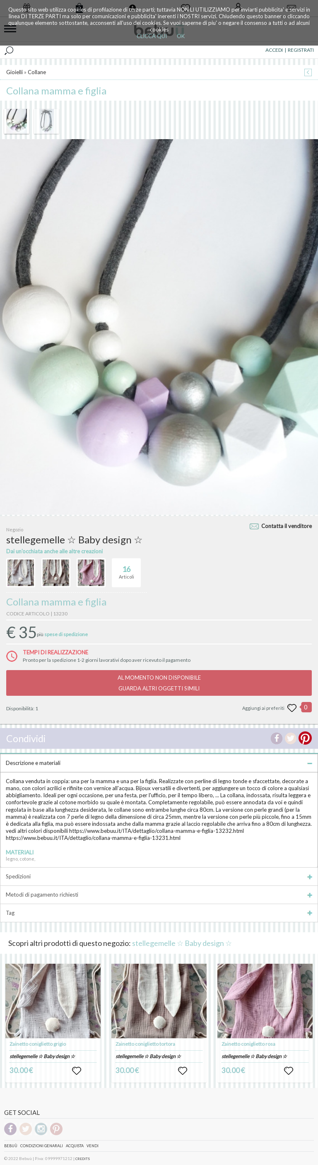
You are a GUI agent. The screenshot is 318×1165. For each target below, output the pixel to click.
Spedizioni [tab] (159, 876)
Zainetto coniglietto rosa (248, 1044)
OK (181, 36)
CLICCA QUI (152, 36)
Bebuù (10, 1145)
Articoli (126, 569)
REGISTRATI (301, 50)
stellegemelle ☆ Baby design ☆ (182, 943)
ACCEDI (274, 50)
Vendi (93, 1145)
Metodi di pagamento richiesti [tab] (159, 894)
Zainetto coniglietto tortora (145, 1044)
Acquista (75, 1145)
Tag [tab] (159, 912)
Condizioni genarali (41, 1145)
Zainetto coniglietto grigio (38, 1044)
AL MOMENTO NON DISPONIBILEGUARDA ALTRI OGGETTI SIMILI (159, 683)
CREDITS (82, 1159)
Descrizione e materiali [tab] (159, 763)
